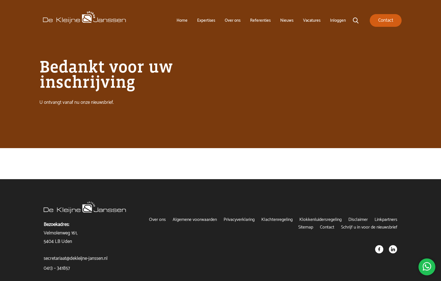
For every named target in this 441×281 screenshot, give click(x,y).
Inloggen (338, 20)
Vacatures (311, 20)
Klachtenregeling (277, 219)
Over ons (232, 20)
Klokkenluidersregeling (320, 219)
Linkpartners (386, 219)
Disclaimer (358, 219)
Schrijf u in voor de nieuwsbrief (369, 227)
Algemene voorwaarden (195, 219)
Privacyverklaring (239, 219)
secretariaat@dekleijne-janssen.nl (76, 258)
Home (182, 20)
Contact (327, 227)
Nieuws (286, 20)
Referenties (260, 20)
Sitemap (305, 227)
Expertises (206, 20)
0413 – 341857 (57, 268)
